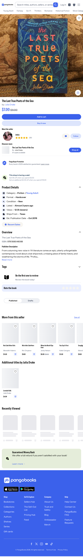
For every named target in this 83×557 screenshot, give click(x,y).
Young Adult (8, 11)
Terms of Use (51, 551)
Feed (26, 521)
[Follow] (75, 137)
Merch (47, 526)
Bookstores (9, 503)
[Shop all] (75, 151)
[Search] (55, 4)
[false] (66, 137)
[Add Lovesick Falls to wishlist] (15, 373)
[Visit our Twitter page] (36, 545)
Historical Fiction (63, 11)
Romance (48, 11)
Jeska (17, 135)
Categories (9, 513)
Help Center (70, 503)
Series (7, 528)
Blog (46, 516)
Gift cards (8, 533)
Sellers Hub (29, 503)
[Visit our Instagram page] (41, 545)
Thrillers (37, 11)
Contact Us (70, 508)
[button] (41, 189)
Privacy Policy (63, 551)
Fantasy (20, 11)
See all (77, 319)
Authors (7, 518)
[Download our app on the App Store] (11, 490)
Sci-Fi (28, 11)
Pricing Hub (29, 516)
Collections (9, 508)
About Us (48, 503)
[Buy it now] (41, 123)
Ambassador (50, 521)
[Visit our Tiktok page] (51, 545)
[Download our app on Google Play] (27, 491)
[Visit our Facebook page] (31, 545)
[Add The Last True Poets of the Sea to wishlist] (79, 18)
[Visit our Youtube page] (46, 545)
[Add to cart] (41, 117)
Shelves (7, 523)
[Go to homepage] (7, 5)
